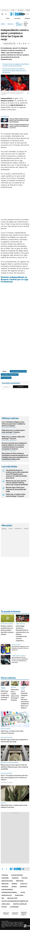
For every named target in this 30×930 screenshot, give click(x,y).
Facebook (6, 869)
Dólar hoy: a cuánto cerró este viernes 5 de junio (12, 732)
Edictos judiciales (20, 904)
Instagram (10, 869)
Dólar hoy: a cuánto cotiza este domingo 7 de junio (13, 438)
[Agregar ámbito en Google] (9, 43)
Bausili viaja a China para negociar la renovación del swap (16, 489)
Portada (5, 875)
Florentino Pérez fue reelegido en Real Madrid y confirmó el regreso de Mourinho (15, 65)
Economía (17, 18)
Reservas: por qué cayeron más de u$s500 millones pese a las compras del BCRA (17, 483)
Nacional (5, 887)
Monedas (4, 528)
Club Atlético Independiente (10, 374)
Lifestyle (23, 884)
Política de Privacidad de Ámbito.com (15, 901)
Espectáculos (7, 895)
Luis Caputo (20, 10)
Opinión (14, 884)
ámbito (3, 24)
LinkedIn (14, 869)
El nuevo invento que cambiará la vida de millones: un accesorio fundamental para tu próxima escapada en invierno (14, 446)
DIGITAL (6, 913)
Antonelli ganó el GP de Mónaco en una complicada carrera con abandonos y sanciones (20, 659)
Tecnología (19, 895)
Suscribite (21, 386)
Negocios (5, 884)
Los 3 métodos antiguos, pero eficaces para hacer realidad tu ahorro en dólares (13, 424)
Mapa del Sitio (12, 898)
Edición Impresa (7, 889)
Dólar (7, 18)
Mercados (19, 881)
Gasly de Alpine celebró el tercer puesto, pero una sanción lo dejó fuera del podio (19, 120)
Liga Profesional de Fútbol (19, 24)
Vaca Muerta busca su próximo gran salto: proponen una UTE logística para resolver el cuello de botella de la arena (17, 474)
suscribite (22, 14)
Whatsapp (23, 869)
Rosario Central (6, 378)
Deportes (10, 24)
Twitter (2, 869)
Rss (3, 898)
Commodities (18, 528)
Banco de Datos (7, 881)
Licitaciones (14, 907)
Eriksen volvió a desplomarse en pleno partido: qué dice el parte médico (7, 630)
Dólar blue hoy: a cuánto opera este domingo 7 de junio (13, 431)
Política (25, 878)
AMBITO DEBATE (24, 914)
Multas (4, 907)
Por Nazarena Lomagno (6, 782)
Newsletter (25, 869)
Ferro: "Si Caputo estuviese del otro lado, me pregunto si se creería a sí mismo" (14, 777)
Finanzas (15, 878)
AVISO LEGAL (6, 904)
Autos (22, 892)
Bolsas (11, 528)
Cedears (26, 528)
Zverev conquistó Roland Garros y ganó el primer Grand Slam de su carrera (19, 126)
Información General (9, 892)
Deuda (12, 10)
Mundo (14, 887)
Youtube (19, 869)
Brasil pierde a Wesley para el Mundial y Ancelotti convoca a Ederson (20, 648)
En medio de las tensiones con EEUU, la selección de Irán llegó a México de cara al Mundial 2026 (14, 70)
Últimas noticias (17, 875)
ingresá (27, 14)
